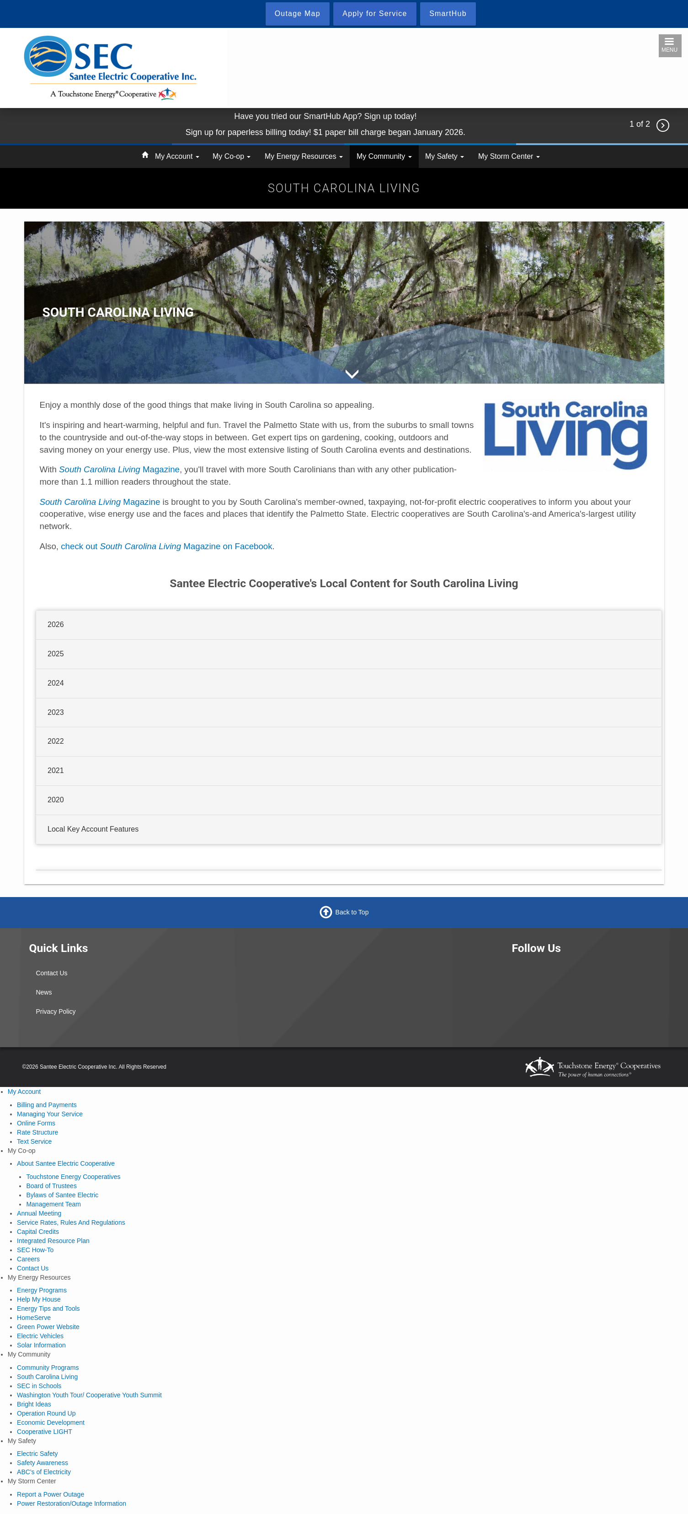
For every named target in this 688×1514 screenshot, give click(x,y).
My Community (384, 156)
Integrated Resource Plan (53, 1240)
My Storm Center (509, 156)
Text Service (34, 1141)
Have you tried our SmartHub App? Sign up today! (325, 116)
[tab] (348, 625)
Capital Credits (38, 1231)
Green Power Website (48, 1326)
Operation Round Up (46, 1413)
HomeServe (34, 1317)
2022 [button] (56, 741)
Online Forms (36, 1123)
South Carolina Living (47, 1376)
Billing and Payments (47, 1104)
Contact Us (51, 973)
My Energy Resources (304, 156)
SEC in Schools (39, 1386)
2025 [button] (56, 654)
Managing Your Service (50, 1114)
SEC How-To (35, 1250)
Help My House (39, 1299)
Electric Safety (37, 1453)
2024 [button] (56, 683)
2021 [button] (56, 770)
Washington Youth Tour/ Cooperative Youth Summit (89, 1395)
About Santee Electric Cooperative (66, 1163)
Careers (28, 1259)
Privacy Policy (55, 1011)
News (44, 992)
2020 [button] (56, 800)
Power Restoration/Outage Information (71, 1503)
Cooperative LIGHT (44, 1431)
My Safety (444, 156)
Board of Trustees (51, 1186)
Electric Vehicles (40, 1336)
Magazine (119, 469)
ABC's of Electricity (44, 1472)
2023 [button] (56, 712)
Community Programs (48, 1367)
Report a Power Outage (50, 1494)
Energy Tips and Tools (48, 1308)
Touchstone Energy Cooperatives (73, 1176)
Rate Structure (37, 1132)
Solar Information (41, 1345)
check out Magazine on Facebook (166, 546)
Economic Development (51, 1422)
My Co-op (232, 156)
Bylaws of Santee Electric (62, 1195)
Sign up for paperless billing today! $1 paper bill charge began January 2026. (325, 132)
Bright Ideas (34, 1404)
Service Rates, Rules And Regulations (71, 1222)
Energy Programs (42, 1290)
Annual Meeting (39, 1213)
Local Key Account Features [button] (93, 829)
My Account (177, 156)
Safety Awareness (42, 1462)
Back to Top (352, 912)
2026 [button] (56, 624)
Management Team (53, 1204)
